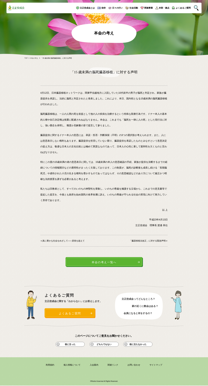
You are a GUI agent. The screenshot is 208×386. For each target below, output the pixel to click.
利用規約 (50, 365)
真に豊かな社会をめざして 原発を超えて (63, 241)
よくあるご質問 (183, 8)
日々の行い (117, 8)
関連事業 (148, 8)
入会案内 (94, 365)
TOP (26, 58)
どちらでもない (104, 345)
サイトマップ (156, 365)
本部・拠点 (164, 8)
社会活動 (133, 8)
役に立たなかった (137, 345)
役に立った (70, 345)
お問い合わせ (133, 365)
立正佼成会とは (87, 8)
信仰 (103, 8)
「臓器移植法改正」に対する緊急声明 (147, 241)
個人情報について (72, 365)
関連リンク (113, 365)
